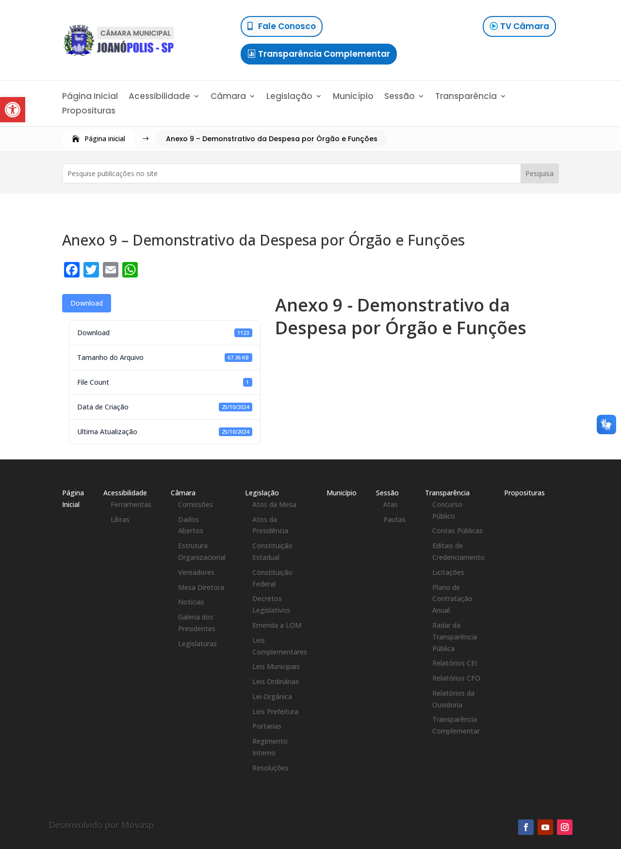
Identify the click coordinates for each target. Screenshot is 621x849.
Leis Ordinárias (275, 681)
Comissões (195, 504)
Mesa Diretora (201, 587)
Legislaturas (197, 643)
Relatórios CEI (454, 663)
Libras (120, 519)
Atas (390, 504)
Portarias (266, 726)
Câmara (228, 97)
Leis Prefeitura (275, 711)
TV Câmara (524, 26)
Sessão (399, 97)
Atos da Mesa (274, 504)
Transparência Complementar (324, 54)
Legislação (289, 97)
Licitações (448, 572)
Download (86, 303)
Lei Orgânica (272, 696)
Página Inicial (90, 97)
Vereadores (196, 572)
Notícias (191, 601)
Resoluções (270, 767)
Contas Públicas (457, 530)
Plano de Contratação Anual (452, 599)
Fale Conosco (287, 26)
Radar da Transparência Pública (454, 636)
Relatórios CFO (456, 678)
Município (353, 97)
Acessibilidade (159, 97)
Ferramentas (131, 504)
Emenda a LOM (276, 625)
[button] (12, 109)
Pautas (394, 519)
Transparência (466, 97)
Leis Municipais (276, 666)
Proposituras (88, 111)
